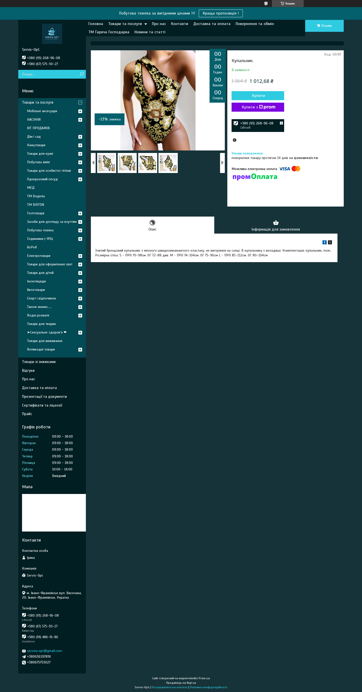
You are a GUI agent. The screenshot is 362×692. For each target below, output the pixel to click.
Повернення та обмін (255, 23)
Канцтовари (36, 145)
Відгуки (28, 370)
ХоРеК (32, 247)
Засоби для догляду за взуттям (52, 222)
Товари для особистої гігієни (49, 170)
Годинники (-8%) (40, 239)
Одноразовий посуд (42, 179)
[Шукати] (81, 74)
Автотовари (36, 290)
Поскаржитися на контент (169, 687)
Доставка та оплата (212, 23)
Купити (258, 95)
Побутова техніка (40, 230)
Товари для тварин (41, 324)
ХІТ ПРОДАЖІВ (38, 128)
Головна (95, 23)
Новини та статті (149, 32)
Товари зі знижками (39, 362)
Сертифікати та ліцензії (42, 405)
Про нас (159, 23)
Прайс (27, 414)
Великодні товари (41, 349)
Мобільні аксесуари (42, 111)
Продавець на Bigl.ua (181, 682)
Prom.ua (204, 678)
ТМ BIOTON (35, 205)
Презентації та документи (44, 396)
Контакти (179, 23)
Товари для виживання (44, 341)
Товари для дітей (40, 273)
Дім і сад (34, 136)
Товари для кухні (40, 153)
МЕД (31, 188)
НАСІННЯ (34, 119)
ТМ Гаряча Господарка (108, 32)
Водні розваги (38, 315)
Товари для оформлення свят (49, 264)
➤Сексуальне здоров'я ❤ (47, 332)
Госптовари (35, 213)
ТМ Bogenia (36, 196)
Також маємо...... (39, 307)
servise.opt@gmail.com (44, 651)
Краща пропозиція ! (221, 13)
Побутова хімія (38, 162)
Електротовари (38, 256)
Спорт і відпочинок (41, 298)
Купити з (258, 107)
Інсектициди (36, 281)
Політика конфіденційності (208, 687)
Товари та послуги (125, 23)
